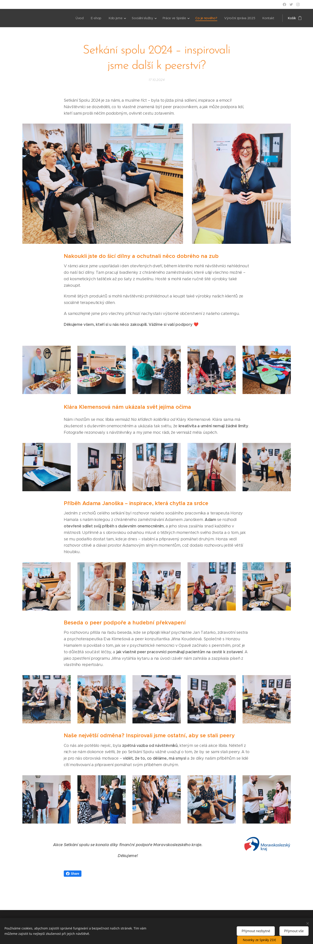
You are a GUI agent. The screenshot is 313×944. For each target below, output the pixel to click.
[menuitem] (78, 18)
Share (72, 873)
